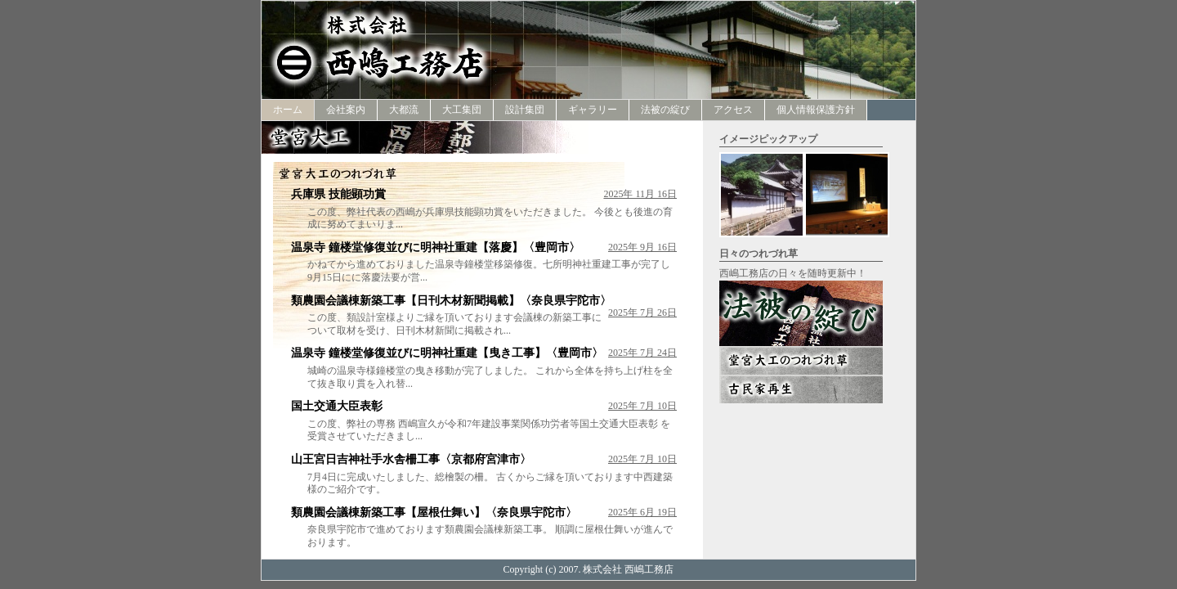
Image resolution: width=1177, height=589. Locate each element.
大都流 (403, 109)
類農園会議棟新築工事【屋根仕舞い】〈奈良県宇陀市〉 (434, 512)
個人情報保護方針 (815, 109)
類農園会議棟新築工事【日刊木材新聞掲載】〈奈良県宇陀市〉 (451, 300)
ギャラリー (592, 109)
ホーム (287, 109)
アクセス (733, 109)
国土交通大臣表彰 (337, 406)
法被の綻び (665, 109)
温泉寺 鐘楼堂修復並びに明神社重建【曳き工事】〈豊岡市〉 (447, 353)
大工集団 (461, 109)
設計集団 (524, 109)
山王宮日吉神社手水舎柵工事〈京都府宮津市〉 (411, 459)
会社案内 (345, 109)
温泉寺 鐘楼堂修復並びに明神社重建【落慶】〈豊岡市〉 (435, 247)
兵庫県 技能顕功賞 (338, 194)
